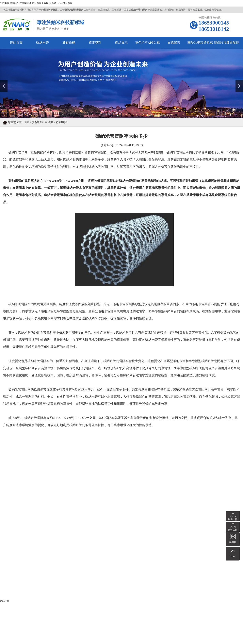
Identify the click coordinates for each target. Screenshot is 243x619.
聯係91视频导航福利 (226, 45)
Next (237, 81)
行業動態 (61, 122)
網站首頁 (16, 42)
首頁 (26, 122)
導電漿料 (95, 42)
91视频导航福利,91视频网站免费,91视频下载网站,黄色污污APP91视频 (36, 3)
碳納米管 (42, 42)
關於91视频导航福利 (200, 45)
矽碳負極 (68, 42)
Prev (2, 81)
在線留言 (174, 42)
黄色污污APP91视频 (147, 45)
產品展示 (121, 42)
